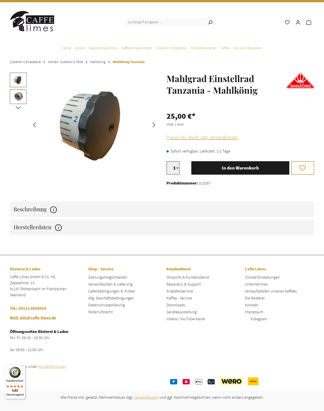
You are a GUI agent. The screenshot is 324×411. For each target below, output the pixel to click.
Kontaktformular (52, 366)
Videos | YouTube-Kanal (185, 318)
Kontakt (251, 304)
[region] (83, 124)
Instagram (258, 318)
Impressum (254, 311)
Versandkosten (146, 397)
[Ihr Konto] (298, 21)
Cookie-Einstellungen (262, 277)
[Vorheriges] (34, 124)
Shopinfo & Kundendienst (187, 277)
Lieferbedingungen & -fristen (111, 291)
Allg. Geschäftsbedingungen (111, 298)
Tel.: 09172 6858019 (28, 308)
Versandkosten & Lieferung (110, 284)
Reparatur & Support (183, 284)
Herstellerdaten (38, 227)
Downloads (175, 304)
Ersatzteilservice (179, 291)
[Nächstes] (154, 124)
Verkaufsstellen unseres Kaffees (271, 291)
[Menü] (22, 367)
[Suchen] (210, 22)
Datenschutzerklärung (106, 304)
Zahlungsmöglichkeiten (107, 277)
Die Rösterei (255, 298)
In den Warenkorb (240, 168)
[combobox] (165, 22)
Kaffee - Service (179, 298)
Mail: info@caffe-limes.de (33, 317)
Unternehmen (256, 284)
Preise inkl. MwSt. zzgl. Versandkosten (202, 137)
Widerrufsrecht (100, 311)
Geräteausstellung (181, 311)
